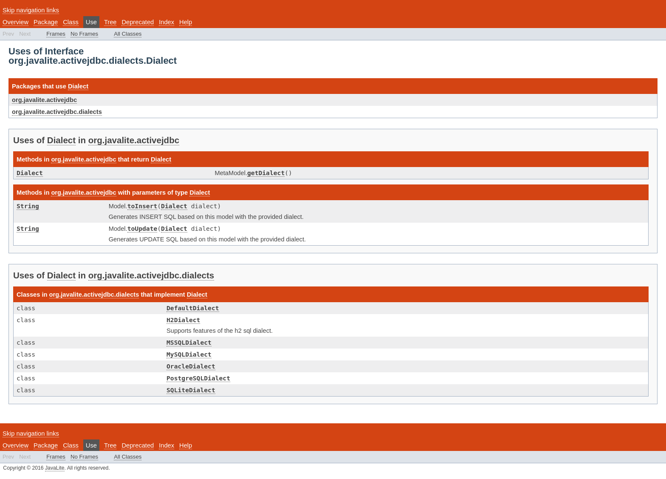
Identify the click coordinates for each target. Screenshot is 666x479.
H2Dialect (183, 319)
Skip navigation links (31, 10)
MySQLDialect (189, 354)
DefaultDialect (192, 308)
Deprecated (137, 22)
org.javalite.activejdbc (44, 99)
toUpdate (142, 228)
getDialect (266, 172)
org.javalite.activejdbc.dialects (57, 111)
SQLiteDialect (190, 390)
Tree (110, 22)
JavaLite (55, 468)
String (28, 206)
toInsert (142, 206)
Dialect (78, 86)
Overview (15, 22)
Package (46, 22)
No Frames (84, 34)
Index (166, 22)
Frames (55, 34)
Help (185, 22)
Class (71, 22)
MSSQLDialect (189, 342)
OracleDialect (190, 366)
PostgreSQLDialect (198, 378)
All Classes (127, 34)
